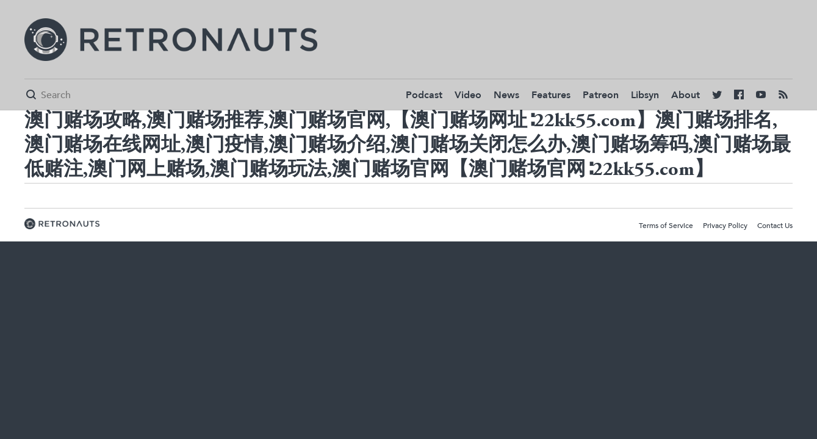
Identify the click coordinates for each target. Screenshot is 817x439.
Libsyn (645, 95)
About (685, 95)
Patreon (601, 95)
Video (468, 95)
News (506, 95)
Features (550, 95)
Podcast (424, 95)
